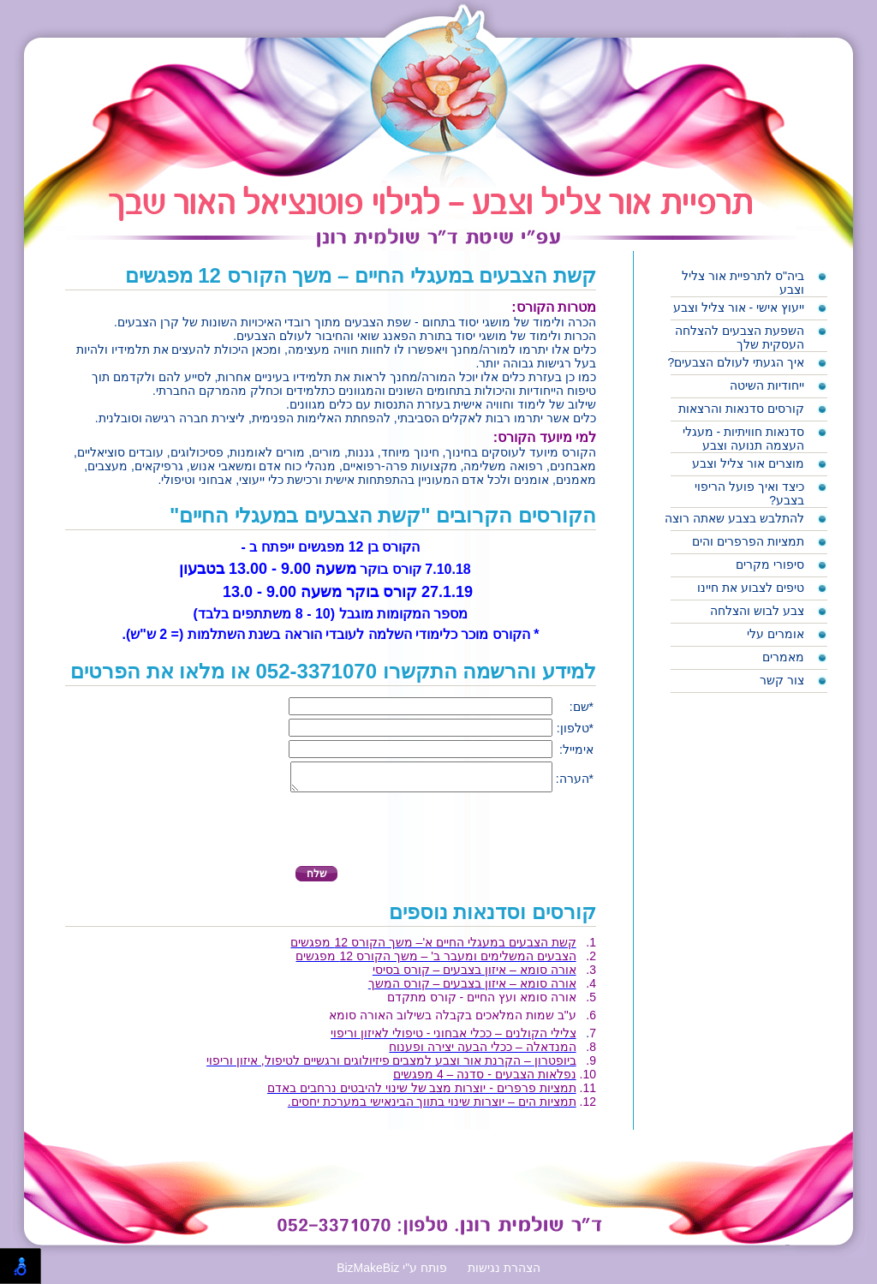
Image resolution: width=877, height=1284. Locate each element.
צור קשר (782, 680)
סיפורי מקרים (770, 564)
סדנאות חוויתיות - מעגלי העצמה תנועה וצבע (743, 438)
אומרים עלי (775, 634)
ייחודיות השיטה (767, 385)
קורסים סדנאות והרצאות (741, 408)
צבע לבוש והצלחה (757, 611)
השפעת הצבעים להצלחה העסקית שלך (739, 337)
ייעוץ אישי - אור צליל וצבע (738, 307)
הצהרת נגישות (504, 1273)
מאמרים (783, 657)
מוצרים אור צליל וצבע (748, 463)
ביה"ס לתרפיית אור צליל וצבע (743, 282)
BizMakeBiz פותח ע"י (392, 1273)
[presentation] (531, 836)
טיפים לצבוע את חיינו (750, 587)
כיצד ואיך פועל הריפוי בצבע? (749, 493)
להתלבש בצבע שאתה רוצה (734, 518)
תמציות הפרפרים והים (748, 541)
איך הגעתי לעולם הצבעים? (736, 362)
